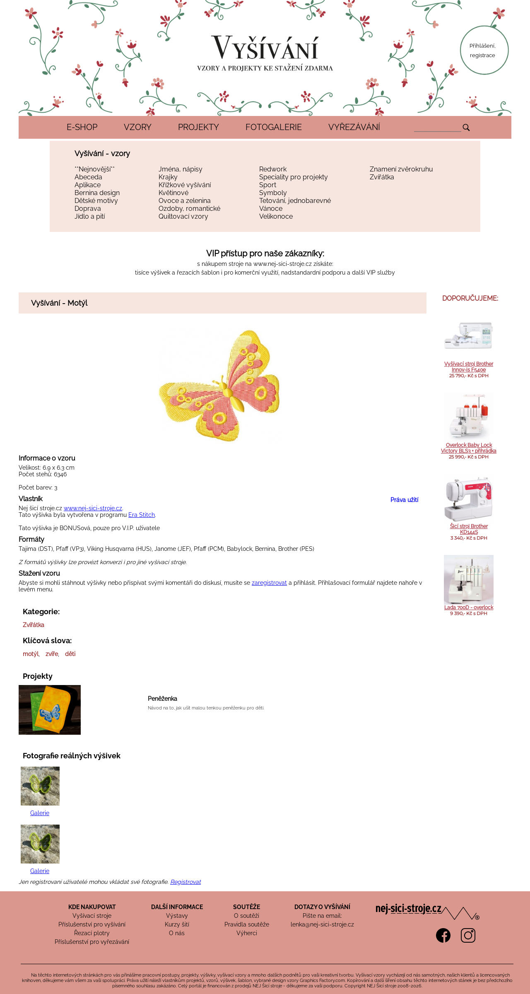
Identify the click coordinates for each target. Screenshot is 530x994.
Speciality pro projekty (293, 177)
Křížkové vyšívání (185, 185)
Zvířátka (382, 177)
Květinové (173, 193)
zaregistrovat (269, 582)
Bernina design (97, 193)
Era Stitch (141, 514)
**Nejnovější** (95, 169)
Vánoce (270, 208)
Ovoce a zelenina (185, 201)
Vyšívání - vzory (102, 153)
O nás (177, 933)
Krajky (168, 177)
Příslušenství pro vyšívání (91, 924)
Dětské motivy (96, 201)
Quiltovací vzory (183, 216)
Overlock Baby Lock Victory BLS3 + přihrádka (468, 448)
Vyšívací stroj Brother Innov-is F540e (468, 367)
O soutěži (246, 915)
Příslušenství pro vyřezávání (92, 942)
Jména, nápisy (180, 169)
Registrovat (185, 881)
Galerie (39, 813)
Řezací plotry (92, 933)
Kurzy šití (177, 924)
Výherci (246, 933)
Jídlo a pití (90, 216)
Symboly (273, 193)
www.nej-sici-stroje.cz (282, 264)
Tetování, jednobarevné (295, 201)
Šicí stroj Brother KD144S (469, 529)
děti (70, 654)
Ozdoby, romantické (189, 208)
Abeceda (88, 177)
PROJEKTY (198, 127)
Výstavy (177, 915)
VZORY (138, 127)
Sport (267, 185)
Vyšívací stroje (91, 915)
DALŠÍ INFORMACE (177, 907)
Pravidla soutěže (246, 924)
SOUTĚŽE (246, 907)
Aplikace (88, 185)
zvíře (52, 654)
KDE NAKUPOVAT (92, 907)
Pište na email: (322, 915)
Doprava (88, 208)
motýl (31, 654)
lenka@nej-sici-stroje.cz (322, 924)
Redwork (273, 169)
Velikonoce (276, 216)
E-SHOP (82, 127)
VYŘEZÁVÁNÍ (354, 127)
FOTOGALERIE (274, 127)
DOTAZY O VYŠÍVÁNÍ (322, 907)
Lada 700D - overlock (468, 607)
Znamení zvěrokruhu (401, 169)
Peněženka (162, 698)
